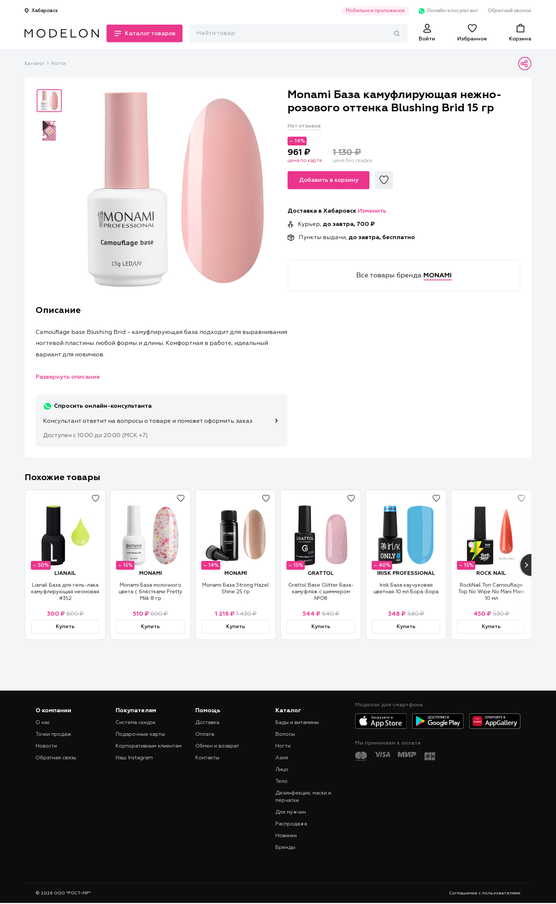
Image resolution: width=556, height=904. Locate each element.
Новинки (286, 835)
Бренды (285, 847)
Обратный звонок (509, 10)
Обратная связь (56, 757)
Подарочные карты (140, 734)
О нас (43, 722)
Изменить (372, 211)
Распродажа (291, 823)
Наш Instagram (134, 757)
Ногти (58, 63)
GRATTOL (321, 573)
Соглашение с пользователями (484, 893)
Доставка (207, 722)
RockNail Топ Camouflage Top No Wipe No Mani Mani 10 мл (491, 592)
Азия (281, 757)
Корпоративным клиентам (148, 746)
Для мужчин (290, 812)
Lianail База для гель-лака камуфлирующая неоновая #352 (65, 592)
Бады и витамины (297, 722)
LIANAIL (65, 573)
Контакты (207, 757)
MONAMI (150, 573)
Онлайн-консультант (448, 11)
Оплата (204, 734)
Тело (281, 781)
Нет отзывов (304, 126)
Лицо (281, 769)
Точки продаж (53, 734)
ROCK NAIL (491, 573)
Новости (46, 746)
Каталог (34, 63)
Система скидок (136, 722)
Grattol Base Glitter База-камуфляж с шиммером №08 (321, 592)
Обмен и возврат (217, 746)
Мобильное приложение (375, 10)
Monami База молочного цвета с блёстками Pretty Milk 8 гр (151, 592)
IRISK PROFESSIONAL (406, 573)
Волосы (285, 734)
